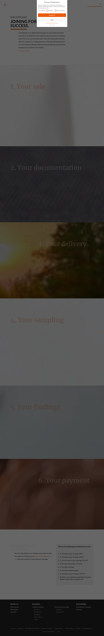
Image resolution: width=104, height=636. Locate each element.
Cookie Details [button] (52, 25)
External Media (60, 10)
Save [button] (52, 20)
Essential (41, 10)
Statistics (49, 10)
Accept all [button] (52, 15)
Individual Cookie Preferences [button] (52, 23)
